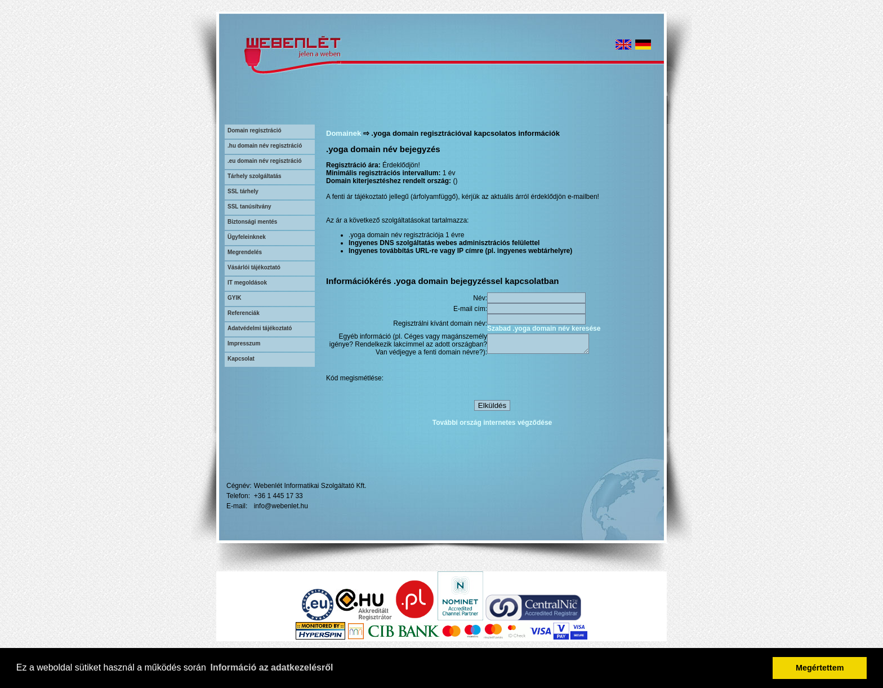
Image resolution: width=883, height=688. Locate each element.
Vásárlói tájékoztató (254, 267)
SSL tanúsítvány (249, 206)
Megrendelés (245, 252)
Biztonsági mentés (252, 222)
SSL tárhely (243, 191)
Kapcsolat (241, 359)
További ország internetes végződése (492, 424)
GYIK (234, 298)
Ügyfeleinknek (247, 237)
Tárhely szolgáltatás (255, 176)
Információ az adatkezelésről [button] (272, 667)
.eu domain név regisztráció (265, 161)
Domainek (343, 133)
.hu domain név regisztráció (265, 146)
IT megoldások (247, 282)
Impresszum (244, 343)
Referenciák (244, 313)
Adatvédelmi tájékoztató (260, 328)
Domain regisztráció (255, 130)
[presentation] (572, 380)
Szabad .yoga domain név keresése (543, 328)
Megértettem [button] (820, 667)
